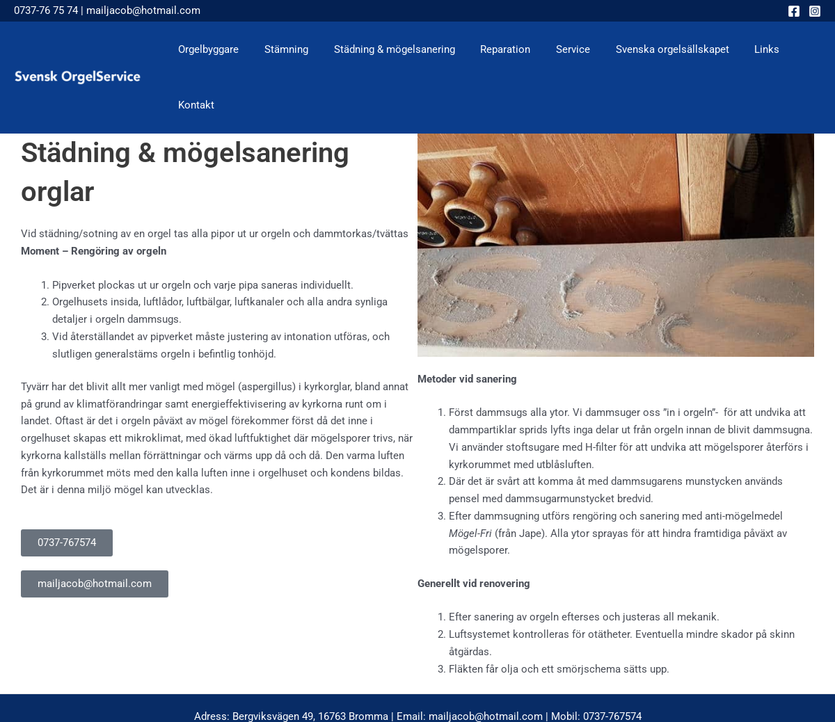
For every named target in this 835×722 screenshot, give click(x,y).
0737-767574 (612, 661)
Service (556, 49)
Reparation (493, 49)
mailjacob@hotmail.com (143, 10)
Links (741, 49)
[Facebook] (794, 11)
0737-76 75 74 (46, 10)
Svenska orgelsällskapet (651, 49)
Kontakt (792, 49)
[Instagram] (815, 11)
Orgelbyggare (210, 49)
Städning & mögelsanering (386, 49)
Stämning (283, 49)
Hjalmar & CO (555, 678)
